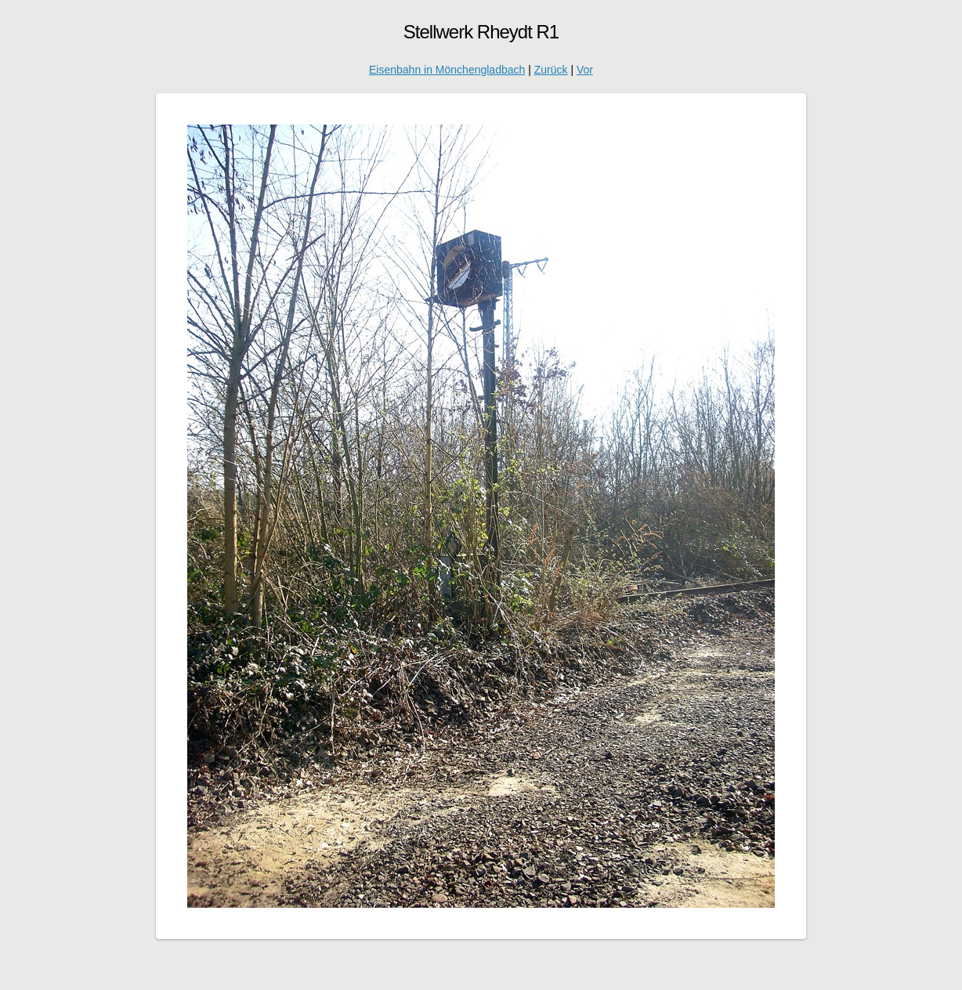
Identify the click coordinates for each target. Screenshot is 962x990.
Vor (585, 69)
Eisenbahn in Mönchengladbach (447, 69)
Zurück (551, 69)
